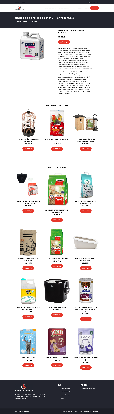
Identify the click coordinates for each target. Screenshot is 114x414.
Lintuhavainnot (64, 8)
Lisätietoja (63, 42)
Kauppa (94, 8)
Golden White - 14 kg (28, 358)
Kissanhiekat (33, 21)
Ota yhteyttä (69, 411)
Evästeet (76, 411)
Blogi (87, 8)
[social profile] (26, 2)
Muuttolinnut (78, 8)
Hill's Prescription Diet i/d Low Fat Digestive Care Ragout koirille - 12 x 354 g (86, 309)
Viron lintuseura (51, 8)
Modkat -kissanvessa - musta (57, 307)
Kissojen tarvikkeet (22, 21)
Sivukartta (95, 411)
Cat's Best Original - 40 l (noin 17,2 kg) (57, 258)
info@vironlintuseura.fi (92, 2)
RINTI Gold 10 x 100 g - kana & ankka (57, 358)
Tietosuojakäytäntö (85, 411)
